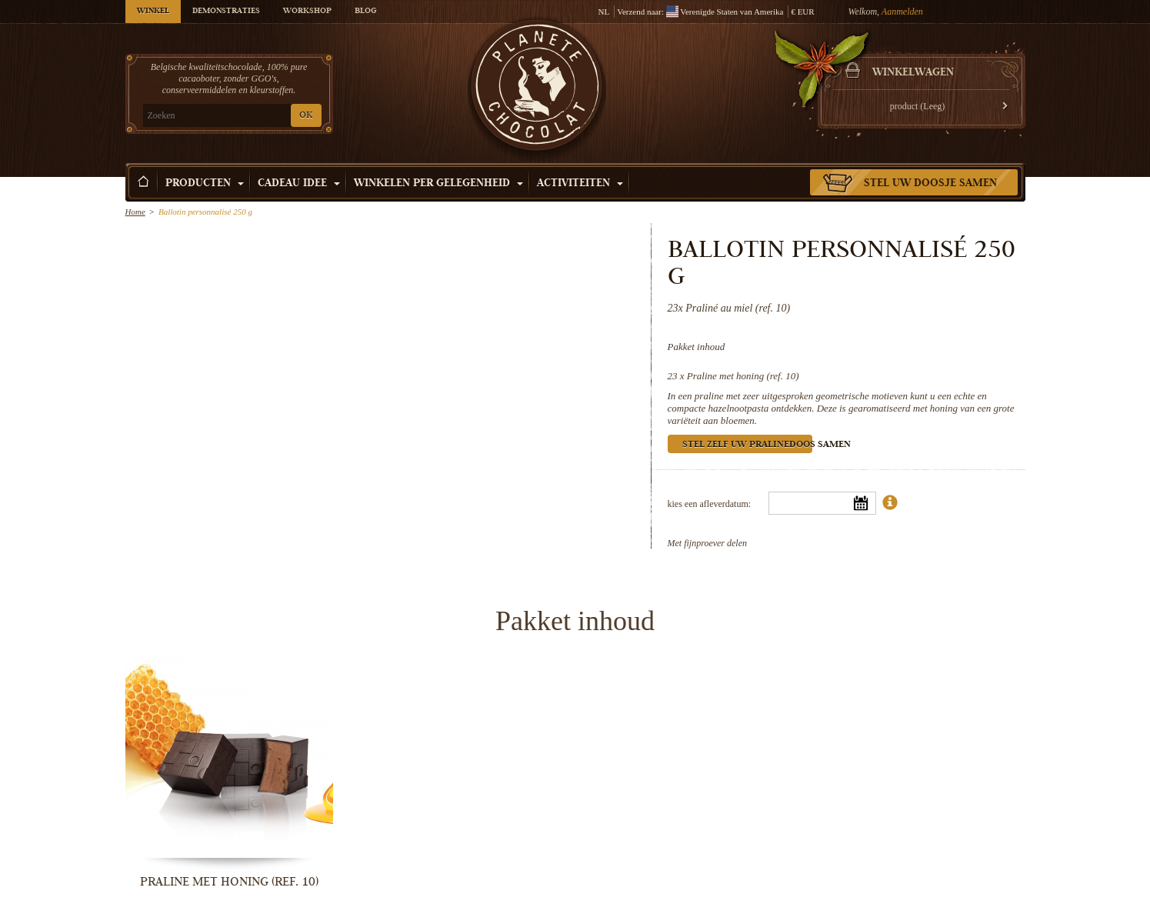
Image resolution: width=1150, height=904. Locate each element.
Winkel (153, 11)
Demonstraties (226, 11)
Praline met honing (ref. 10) (743, 376)
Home (135, 211)
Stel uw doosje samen (930, 184)
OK (305, 116)
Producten (204, 184)
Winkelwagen (913, 73)
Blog (365, 11)
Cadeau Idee (299, 184)
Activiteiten (580, 184)
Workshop (307, 11)
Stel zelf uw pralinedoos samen (747, 445)
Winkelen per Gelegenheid (438, 184)
